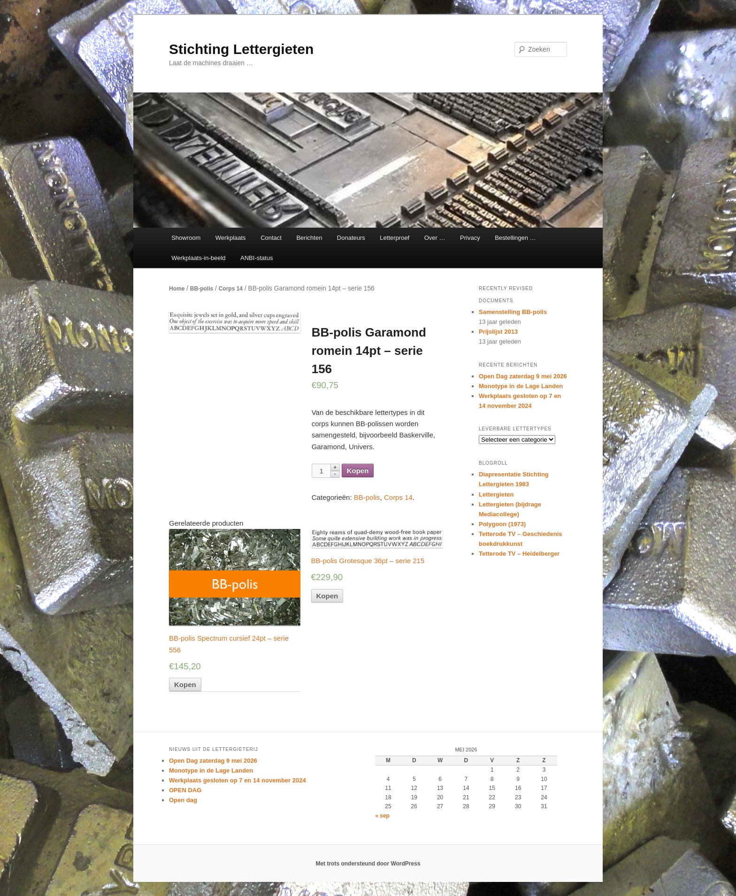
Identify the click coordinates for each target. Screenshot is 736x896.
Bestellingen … (515, 237)
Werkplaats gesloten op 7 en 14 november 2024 (237, 780)
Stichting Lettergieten (241, 49)
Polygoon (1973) (502, 524)
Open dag (183, 800)
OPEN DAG (185, 790)
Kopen (358, 471)
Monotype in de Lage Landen (521, 386)
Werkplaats (230, 237)
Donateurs (351, 237)
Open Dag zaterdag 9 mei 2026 (523, 376)
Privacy (470, 237)
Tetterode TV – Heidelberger (519, 553)
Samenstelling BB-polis (513, 311)
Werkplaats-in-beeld (198, 257)
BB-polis (201, 288)
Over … (434, 237)
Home (176, 288)
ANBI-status (256, 257)
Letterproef (394, 237)
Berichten (309, 237)
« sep (382, 815)
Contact (271, 237)
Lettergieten (496, 494)
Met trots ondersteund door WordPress (367, 863)
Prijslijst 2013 (498, 331)
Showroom (185, 237)
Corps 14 (231, 288)
